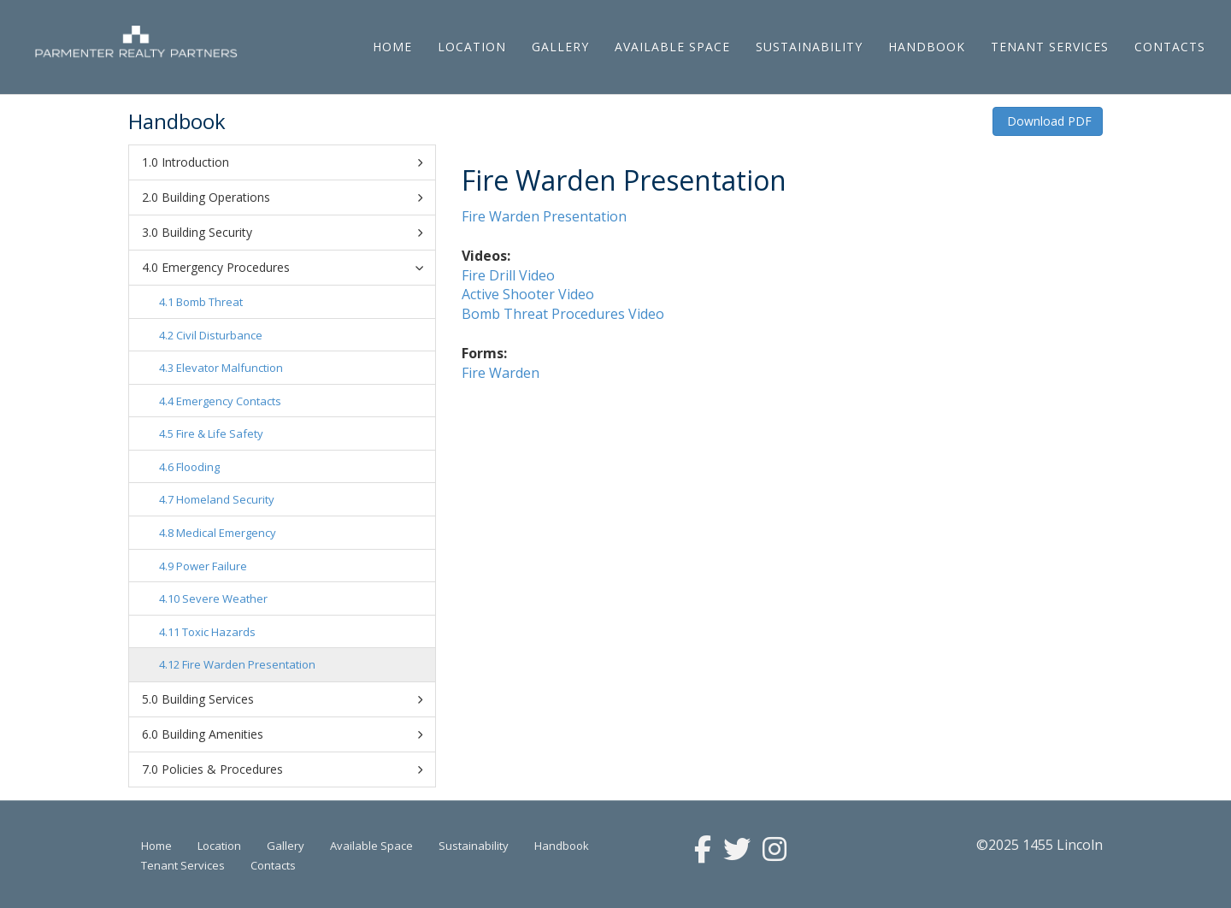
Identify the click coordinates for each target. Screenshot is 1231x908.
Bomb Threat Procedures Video (563, 313)
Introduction (292, 162)
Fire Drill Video (508, 275)
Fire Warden (502, 372)
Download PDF (1048, 121)
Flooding (198, 467)
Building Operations (292, 197)
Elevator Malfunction (229, 367)
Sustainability (809, 46)
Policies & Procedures (292, 769)
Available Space (672, 46)
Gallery (560, 46)
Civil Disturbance (219, 335)
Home (392, 46)
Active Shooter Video (528, 294)
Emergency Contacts (228, 401)
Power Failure (211, 566)
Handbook (926, 46)
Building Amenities (292, 734)
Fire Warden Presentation (248, 664)
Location (472, 46)
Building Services (292, 699)
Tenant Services (1050, 46)
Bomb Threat (209, 302)
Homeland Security (225, 499)
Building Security (292, 232)
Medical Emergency (226, 532)
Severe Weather (225, 598)
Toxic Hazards (219, 632)
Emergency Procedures (295, 267)
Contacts (1169, 46)
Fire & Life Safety (219, 433)
